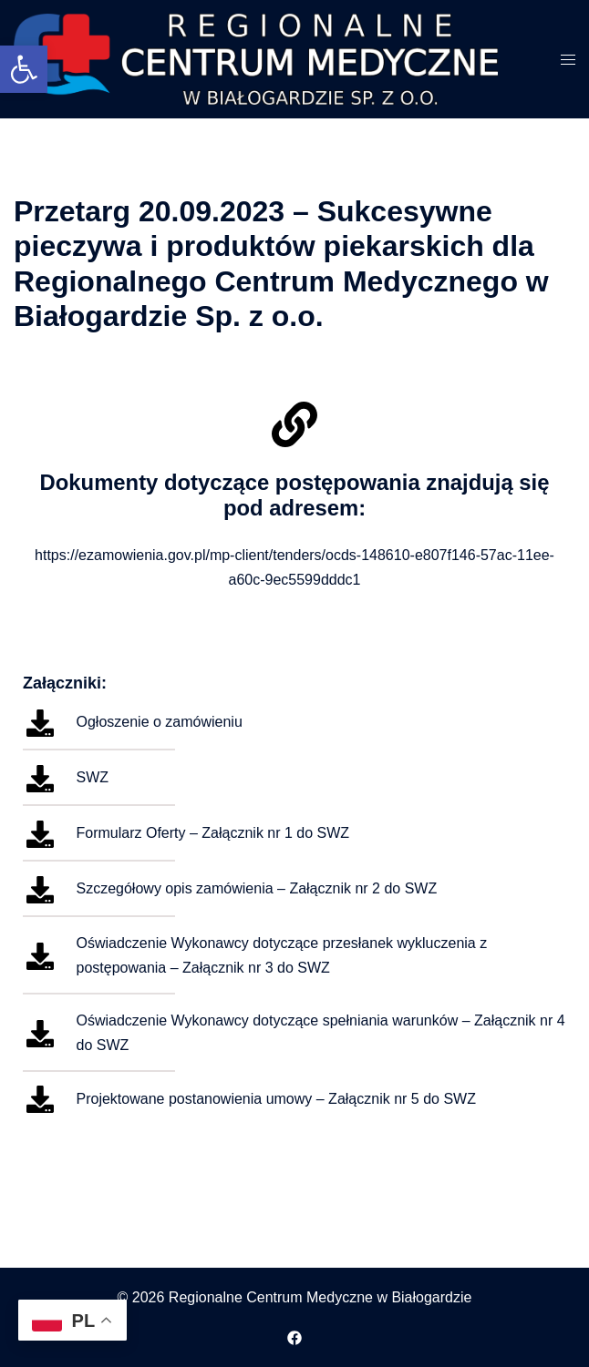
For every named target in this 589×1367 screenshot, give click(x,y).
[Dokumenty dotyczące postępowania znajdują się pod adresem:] (294, 424)
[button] (23, 69)
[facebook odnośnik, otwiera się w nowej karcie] (294, 1335)
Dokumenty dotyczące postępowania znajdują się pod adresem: (295, 495)
